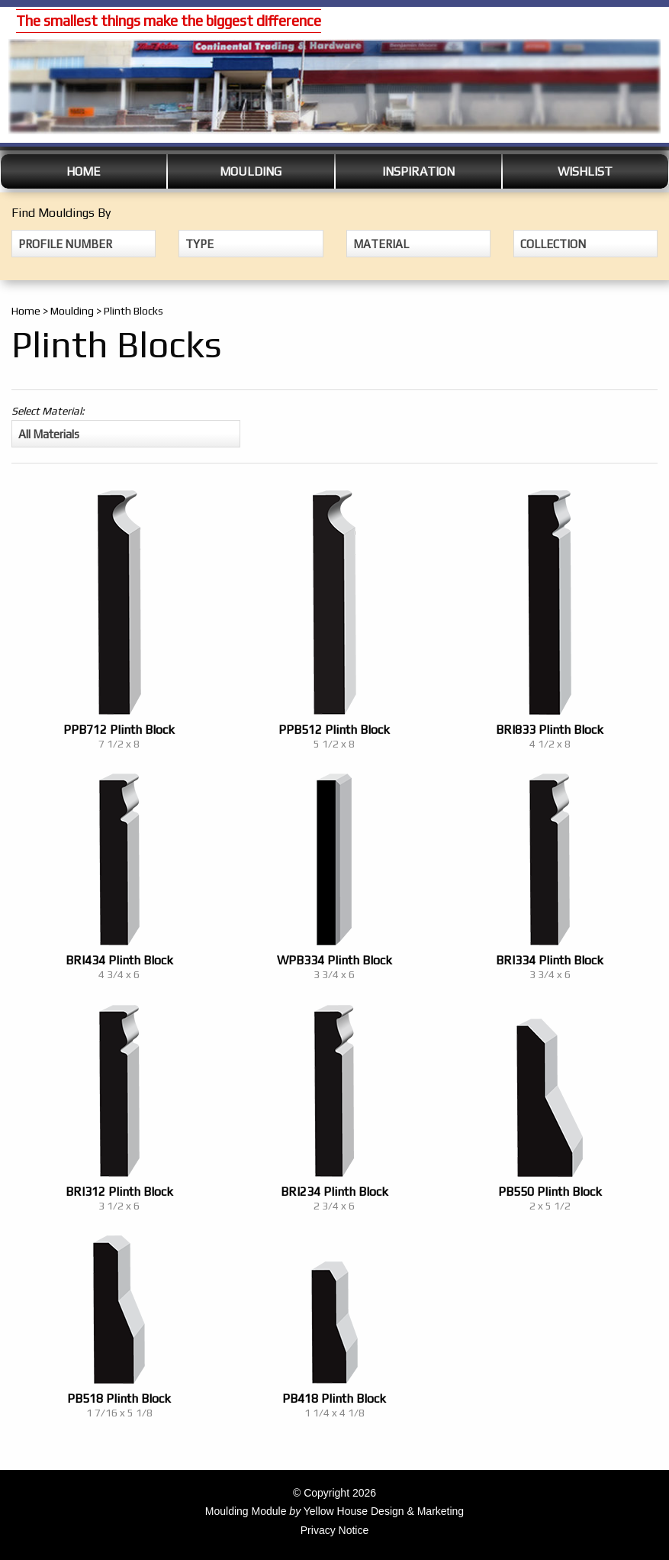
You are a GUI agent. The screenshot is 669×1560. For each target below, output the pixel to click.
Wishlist (585, 171)
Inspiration (418, 171)
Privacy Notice (334, 1530)
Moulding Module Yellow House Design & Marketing (334, 1511)
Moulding (250, 171)
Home (83, 171)
